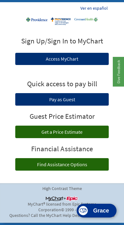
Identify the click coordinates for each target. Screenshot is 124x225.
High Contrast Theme (62, 188)
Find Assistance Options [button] (62, 164)
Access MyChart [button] (62, 59)
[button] (118, 71)
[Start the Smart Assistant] (97, 211)
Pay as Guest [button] (62, 99)
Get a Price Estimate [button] (62, 132)
